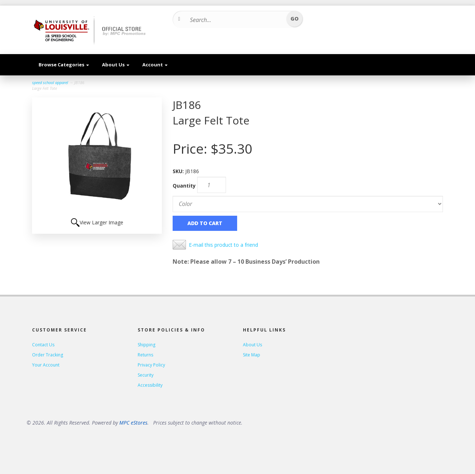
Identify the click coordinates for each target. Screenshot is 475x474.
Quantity (184, 185)
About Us (115, 64)
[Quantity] (211, 185)
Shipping (146, 345)
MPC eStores (133, 422)
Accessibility (150, 385)
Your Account (45, 365)
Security (146, 375)
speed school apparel (50, 82)
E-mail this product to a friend (223, 244)
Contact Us (43, 345)
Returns (145, 355)
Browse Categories (64, 64)
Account (155, 64)
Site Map (251, 355)
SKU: (179, 171)
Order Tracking (47, 355)
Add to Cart (204, 223)
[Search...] (235, 20)
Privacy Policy (151, 365)
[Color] (308, 204)
